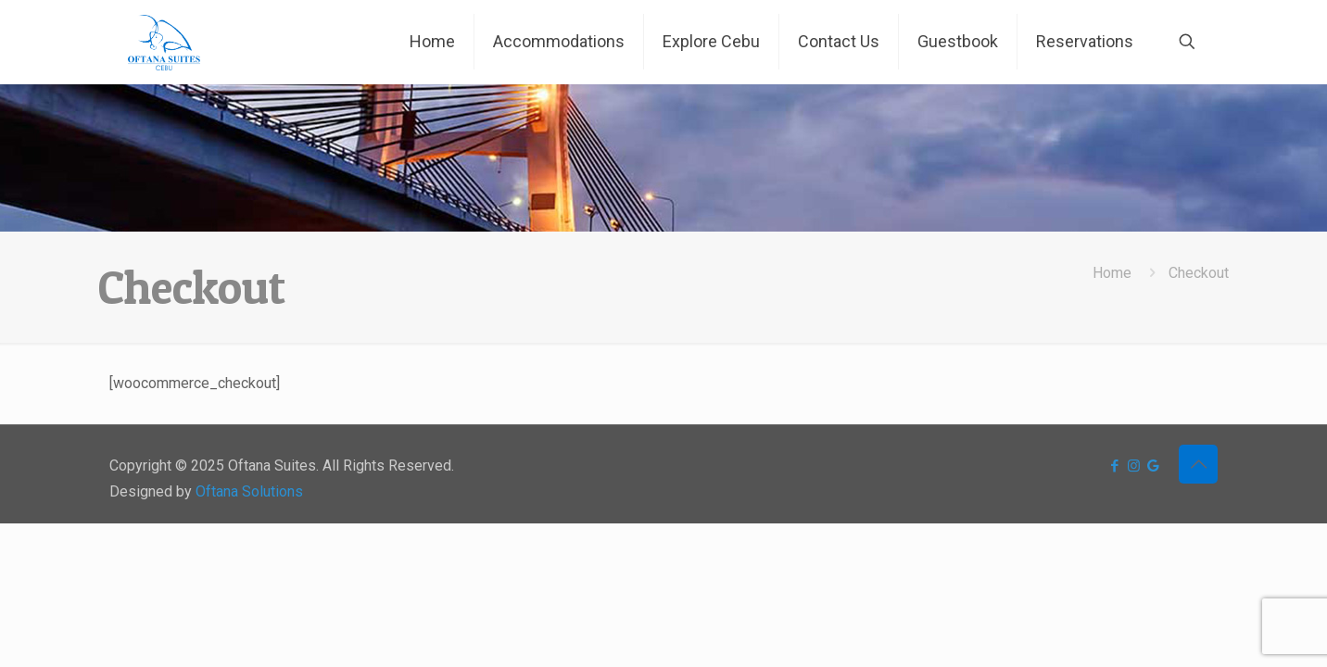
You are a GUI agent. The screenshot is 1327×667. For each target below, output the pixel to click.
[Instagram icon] (1134, 466)
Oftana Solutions (249, 491)
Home (1112, 273)
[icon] (1153, 466)
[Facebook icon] (1114, 466)
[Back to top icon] (1198, 464)
